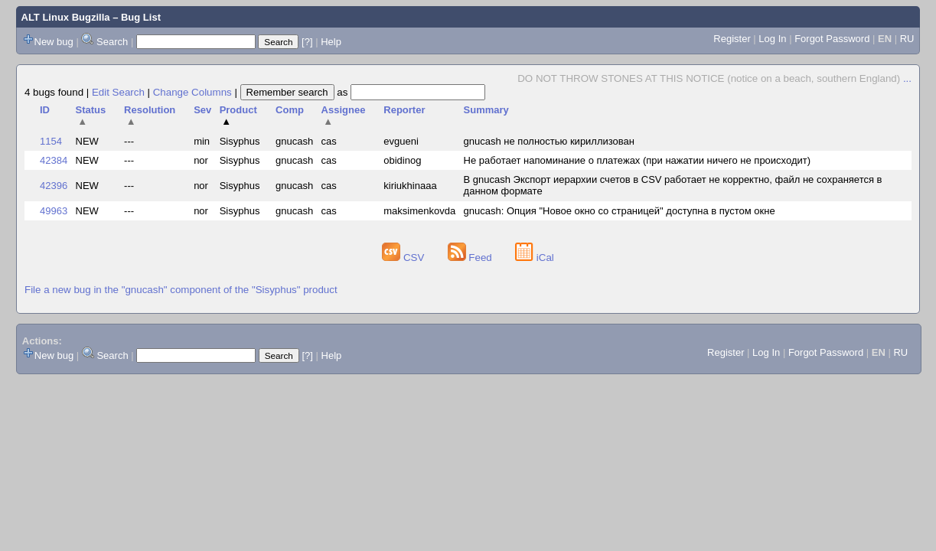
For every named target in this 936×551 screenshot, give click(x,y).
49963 (53, 211)
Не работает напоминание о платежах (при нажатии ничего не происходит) (637, 160)
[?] (307, 41)
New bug (53, 41)
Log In (772, 38)
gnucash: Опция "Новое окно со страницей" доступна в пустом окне (619, 211)
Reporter (404, 110)
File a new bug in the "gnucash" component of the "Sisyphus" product (181, 289)
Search (112, 41)
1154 (51, 141)
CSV (404, 257)
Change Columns (192, 92)
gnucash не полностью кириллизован (549, 141)
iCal (534, 257)
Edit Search (118, 92)
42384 (53, 160)
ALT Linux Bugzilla (65, 17)
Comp (290, 110)
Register (731, 38)
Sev (202, 110)
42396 (53, 185)
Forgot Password (831, 38)
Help (331, 41)
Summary (486, 110)
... (907, 78)
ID (45, 110)
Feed (471, 257)
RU (907, 38)
